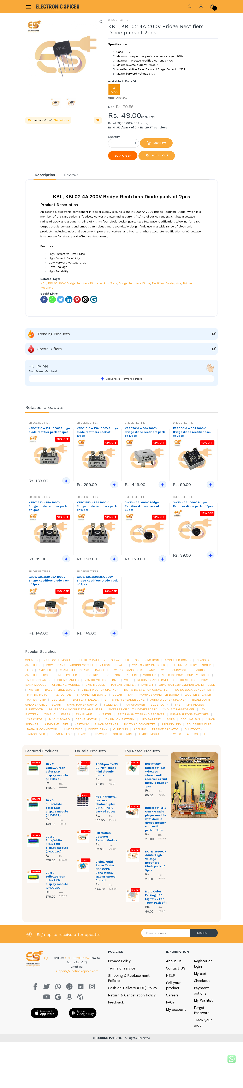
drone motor (86, 719)
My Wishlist (203, 1000)
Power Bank (97, 729)
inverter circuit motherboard (132, 709)
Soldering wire (199, 724)
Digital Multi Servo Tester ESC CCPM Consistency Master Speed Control (105, 871)
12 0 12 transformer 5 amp (134, 670)
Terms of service (121, 968)
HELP (170, 975)
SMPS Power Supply (82, 704)
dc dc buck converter (193, 689)
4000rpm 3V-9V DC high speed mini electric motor (106, 769)
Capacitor (35, 719)
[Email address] (165, 933)
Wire (127, 680)
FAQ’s (170, 1002)
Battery (101, 670)
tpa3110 (82, 734)
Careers (172, 995)
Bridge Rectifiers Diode (134, 283)
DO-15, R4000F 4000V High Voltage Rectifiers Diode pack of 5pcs (155, 861)
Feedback (116, 1002)
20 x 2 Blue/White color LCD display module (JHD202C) (57, 844)
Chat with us (61, 120)
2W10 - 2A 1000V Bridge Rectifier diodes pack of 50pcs (142, 506)
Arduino (140, 729)
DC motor (187, 680)
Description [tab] (45, 175)
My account (176, 1009)
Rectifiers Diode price (166, 283)
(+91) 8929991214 (77, 958)
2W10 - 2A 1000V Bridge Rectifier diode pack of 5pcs (193, 504)
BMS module (95, 684)
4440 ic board (59, 719)
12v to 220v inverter (148, 665)
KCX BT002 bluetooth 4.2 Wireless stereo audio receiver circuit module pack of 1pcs (156, 775)
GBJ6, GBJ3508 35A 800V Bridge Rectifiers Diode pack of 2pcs (97, 580)
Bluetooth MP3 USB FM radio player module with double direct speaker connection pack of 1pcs (155, 819)
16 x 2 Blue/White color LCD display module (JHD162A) (57, 808)
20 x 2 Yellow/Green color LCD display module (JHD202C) (57, 880)
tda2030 (174, 734)
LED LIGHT (59, 699)
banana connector (42, 729)
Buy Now (156, 143)
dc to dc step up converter (146, 689)
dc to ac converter (139, 724)
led (30, 670)
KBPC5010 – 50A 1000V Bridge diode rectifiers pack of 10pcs (145, 432)
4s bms (192, 734)
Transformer (134, 704)
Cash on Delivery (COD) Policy (132, 988)
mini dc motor (38, 694)
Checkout (202, 981)
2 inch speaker (106, 724)
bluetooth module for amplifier (75, 709)
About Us (174, 961)
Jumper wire (72, 729)
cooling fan (190, 719)
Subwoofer (120, 660)
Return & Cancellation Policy (132, 995)
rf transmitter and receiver (141, 714)
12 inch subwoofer (175, 670)
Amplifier (46, 670)
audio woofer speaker (168, 699)
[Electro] (45, 6)
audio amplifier (56, 724)
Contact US (175, 968)
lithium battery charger (191, 665)
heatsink (82, 724)
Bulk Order (123, 155)
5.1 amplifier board (92, 694)
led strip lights (96, 675)
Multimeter (67, 675)
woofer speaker (198, 694)
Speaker (31, 660)
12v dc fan (63, 694)
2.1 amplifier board (74, 670)
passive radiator (165, 729)
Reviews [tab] (71, 175)
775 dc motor (95, 680)
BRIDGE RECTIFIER (119, 19)
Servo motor (61, 734)
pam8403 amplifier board (159, 694)
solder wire (122, 734)
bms (115, 680)
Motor (34, 689)
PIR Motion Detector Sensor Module (106, 836)
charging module (66, 684)
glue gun (120, 729)
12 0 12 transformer (179, 709)
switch (147, 684)
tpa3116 (49, 714)
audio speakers (39, 680)
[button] (190, 6)
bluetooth (159, 704)
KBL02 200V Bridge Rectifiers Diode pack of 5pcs (82, 283)
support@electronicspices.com (76, 971)
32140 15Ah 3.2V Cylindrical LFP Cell (187, 684)
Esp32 (65, 714)
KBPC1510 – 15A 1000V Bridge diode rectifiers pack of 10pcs (97, 432)
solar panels (68, 680)
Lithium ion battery (118, 719)
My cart (200, 974)
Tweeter (110, 704)
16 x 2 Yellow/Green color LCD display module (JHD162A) (57, 771)
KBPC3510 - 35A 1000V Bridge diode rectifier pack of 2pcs (48, 506)
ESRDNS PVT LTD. (109, 1038)
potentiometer (123, 684)
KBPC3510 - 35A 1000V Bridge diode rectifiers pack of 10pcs (97, 506)
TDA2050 (100, 734)
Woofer (149, 675)
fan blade (84, 714)
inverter (105, 714)
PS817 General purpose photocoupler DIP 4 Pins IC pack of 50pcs (106, 804)
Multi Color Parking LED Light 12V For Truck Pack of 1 (156, 897)
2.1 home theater (113, 665)
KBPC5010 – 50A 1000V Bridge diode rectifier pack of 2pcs (192, 432)
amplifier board (178, 660)
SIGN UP (203, 932)
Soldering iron (147, 660)
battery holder (85, 699)
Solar (117, 694)
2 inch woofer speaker (100, 689)
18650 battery (126, 675)
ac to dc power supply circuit (185, 675)
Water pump (36, 699)
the (177, 704)
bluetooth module (58, 660)
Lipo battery (150, 719)
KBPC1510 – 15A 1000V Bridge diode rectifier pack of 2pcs (49, 430)
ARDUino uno (171, 724)
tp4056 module (150, 734)
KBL (43, 283)
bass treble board (60, 689)
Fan (131, 694)
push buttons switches (189, 714)
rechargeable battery (155, 680)
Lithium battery (92, 660)
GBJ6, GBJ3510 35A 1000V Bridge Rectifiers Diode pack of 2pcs (49, 580)
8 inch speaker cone (128, 699)
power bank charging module (70, 665)
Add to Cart (156, 156)
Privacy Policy (119, 961)
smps (171, 719)
